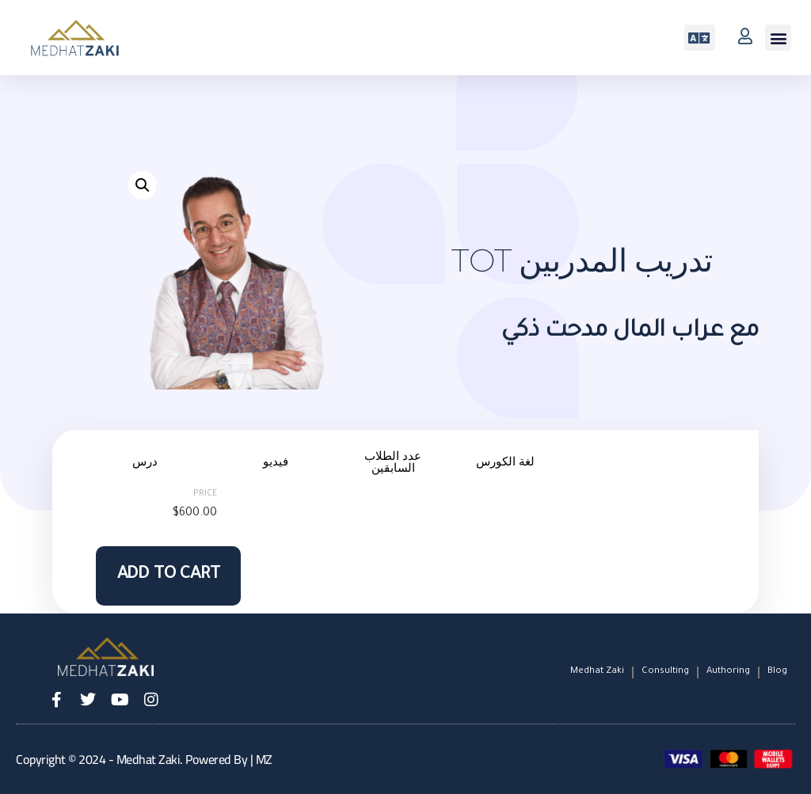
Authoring (728, 672)
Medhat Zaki (597, 672)
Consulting (665, 672)
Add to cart (168, 575)
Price (205, 494)
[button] (778, 38)
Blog (777, 672)
